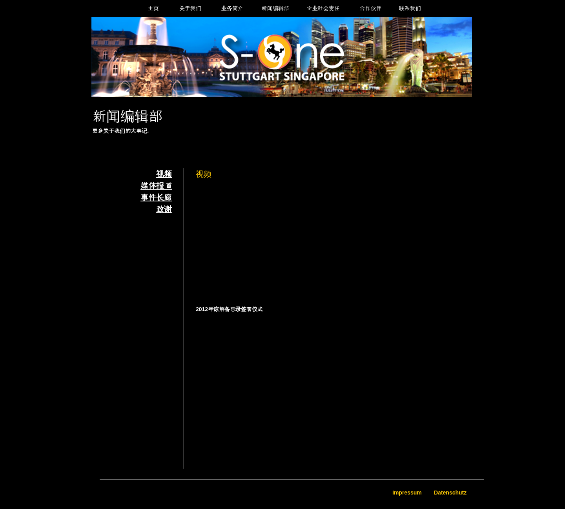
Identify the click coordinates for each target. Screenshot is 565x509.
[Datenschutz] (451, 493)
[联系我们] (410, 8)
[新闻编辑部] (275, 8)
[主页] (153, 8)
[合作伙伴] (370, 8)
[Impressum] (407, 493)
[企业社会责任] (323, 8)
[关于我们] (190, 8)
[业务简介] (232, 8)
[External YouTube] (284, 238)
